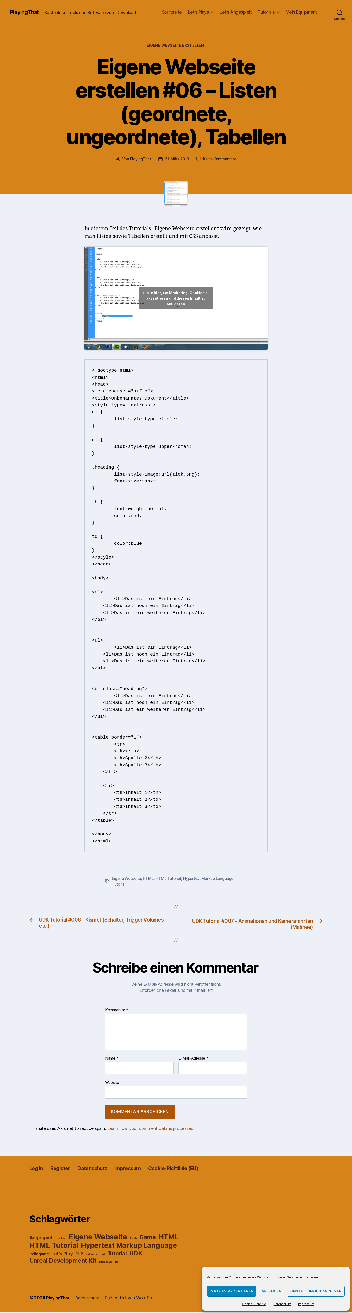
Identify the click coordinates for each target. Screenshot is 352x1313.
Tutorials (266, 12)
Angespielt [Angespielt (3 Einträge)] (41, 1239)
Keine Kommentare (220, 159)
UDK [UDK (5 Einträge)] (135, 1254)
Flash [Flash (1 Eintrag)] (133, 1239)
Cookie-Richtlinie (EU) (194, 1169)
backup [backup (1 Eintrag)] (61, 1239)
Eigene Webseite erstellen (176, 46)
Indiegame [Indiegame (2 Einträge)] (39, 1255)
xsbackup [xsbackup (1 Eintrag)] (105, 1263)
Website (112, 1083)
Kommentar (116, 1011)
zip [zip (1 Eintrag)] (116, 1263)
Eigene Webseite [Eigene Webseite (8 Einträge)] (98, 1238)
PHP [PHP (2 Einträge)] (79, 1255)
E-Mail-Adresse (193, 1059)
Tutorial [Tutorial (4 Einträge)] (117, 1255)
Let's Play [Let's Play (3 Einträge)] (62, 1255)
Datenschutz (282, 1304)
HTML (150, 879)
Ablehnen (272, 1291)
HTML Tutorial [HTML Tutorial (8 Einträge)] (53, 1246)
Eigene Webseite (127, 879)
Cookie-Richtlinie (254, 1304)
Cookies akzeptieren (231, 1291)
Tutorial (119, 884)
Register (65, 1169)
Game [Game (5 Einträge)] (147, 1238)
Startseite (172, 12)
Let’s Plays (198, 12)
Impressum (306, 1304)
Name (112, 1059)
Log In (37, 1169)
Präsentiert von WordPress (135, 1299)
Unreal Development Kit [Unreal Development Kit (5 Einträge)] (63, 1262)
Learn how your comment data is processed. (150, 1129)
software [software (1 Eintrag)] (91, 1256)
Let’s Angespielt (236, 12)
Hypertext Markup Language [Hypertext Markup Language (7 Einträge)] (129, 1247)
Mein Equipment (301, 12)
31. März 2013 (176, 159)
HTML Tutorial (170, 879)
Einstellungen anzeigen (316, 1291)
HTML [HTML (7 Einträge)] (168, 1238)
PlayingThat (25, 12)
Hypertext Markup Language (211, 879)
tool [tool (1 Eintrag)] (102, 1256)
